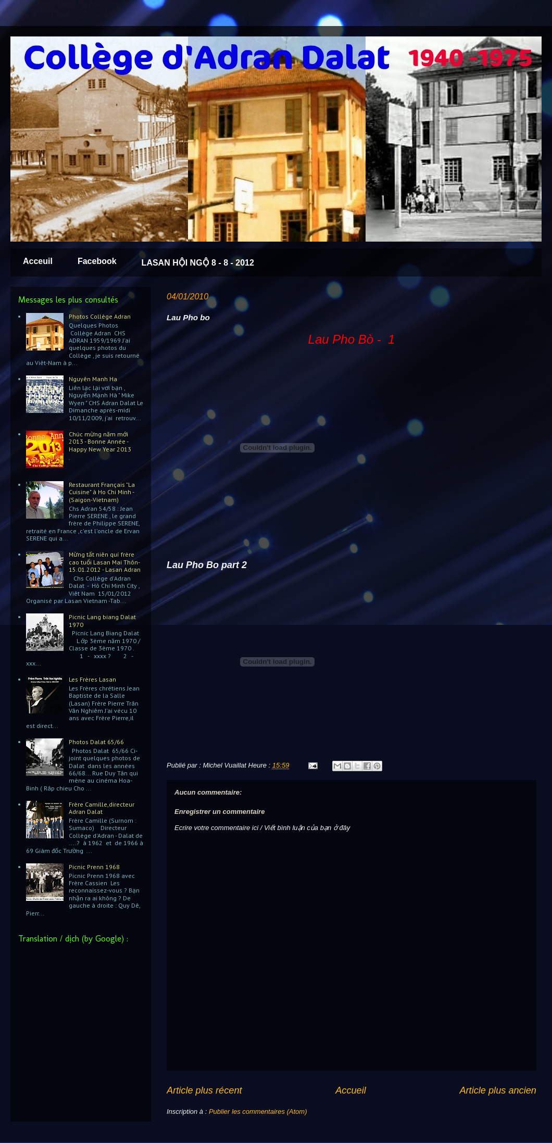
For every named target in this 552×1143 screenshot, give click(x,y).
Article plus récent (204, 1090)
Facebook (97, 261)
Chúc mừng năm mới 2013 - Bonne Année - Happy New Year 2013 (100, 441)
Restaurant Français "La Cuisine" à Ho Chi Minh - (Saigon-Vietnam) (102, 492)
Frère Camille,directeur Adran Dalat (101, 807)
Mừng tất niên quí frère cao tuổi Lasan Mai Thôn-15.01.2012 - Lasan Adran (105, 561)
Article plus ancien (497, 1090)
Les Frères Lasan (92, 679)
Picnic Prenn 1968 (94, 867)
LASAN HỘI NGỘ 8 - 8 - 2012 (198, 262)
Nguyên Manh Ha (93, 379)
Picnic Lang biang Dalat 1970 (102, 620)
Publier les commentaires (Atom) (258, 1111)
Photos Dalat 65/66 (96, 742)
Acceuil (38, 261)
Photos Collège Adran (100, 316)
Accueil (350, 1090)
